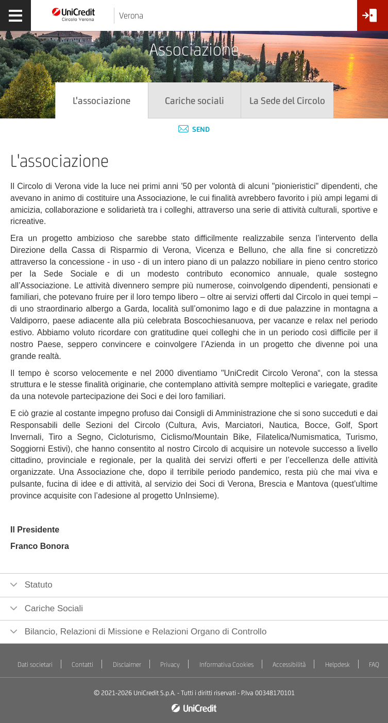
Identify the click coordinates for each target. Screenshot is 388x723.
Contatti (82, 664)
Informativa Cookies (226, 664)
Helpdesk (337, 664)
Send (194, 129)
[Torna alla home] (74, 14)
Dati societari (35, 664)
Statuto (37, 585)
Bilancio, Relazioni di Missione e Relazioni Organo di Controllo (144, 631)
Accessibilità (289, 664)
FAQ (374, 664)
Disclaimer (127, 664)
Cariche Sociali (52, 608)
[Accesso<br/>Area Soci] (372, 19)
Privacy (170, 664)
